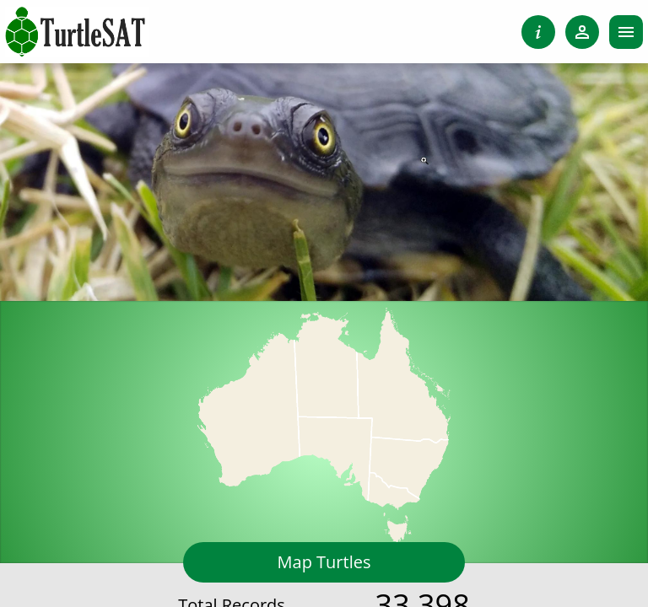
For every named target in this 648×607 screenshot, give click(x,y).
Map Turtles (324, 562)
